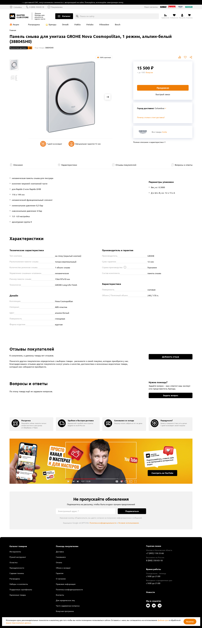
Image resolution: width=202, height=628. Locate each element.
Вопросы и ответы (183, 164)
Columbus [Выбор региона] (18, 7)
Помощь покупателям (67, 546)
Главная (13, 30)
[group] (31, 424)
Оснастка (13, 562)
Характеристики (69, 164)
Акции (16, 24)
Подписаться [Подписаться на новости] (132, 511)
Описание (18, 164)
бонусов (149, 72)
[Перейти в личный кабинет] (182, 16)
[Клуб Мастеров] (19, 16)
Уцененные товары (18, 595)
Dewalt (65, 24)
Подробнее (101, 461)
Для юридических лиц (65, 600)
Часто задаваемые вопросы (68, 606)
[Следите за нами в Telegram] (160, 606)
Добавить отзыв (170, 356)
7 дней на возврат (51, 144)
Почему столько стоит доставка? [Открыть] (151, 117)
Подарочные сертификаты (21, 589)
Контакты (60, 595)
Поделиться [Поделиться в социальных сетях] (190, 57)
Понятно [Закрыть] (190, 621)
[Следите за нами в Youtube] (148, 606)
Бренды (52, 24)
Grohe (164, 132)
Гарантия (59, 573)
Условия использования (128, 523)
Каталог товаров (18, 546)
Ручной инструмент (18, 557)
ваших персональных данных (18, 623)
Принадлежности (17, 568)
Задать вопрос (170, 395)
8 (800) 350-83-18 (36, 7)
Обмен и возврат (63, 568)
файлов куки (163, 620)
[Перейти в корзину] (189, 16)
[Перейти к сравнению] (165, 16)
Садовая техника (17, 573)
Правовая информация (65, 584)
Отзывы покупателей (126, 164)
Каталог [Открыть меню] (66, 16)
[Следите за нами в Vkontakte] (154, 606)
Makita (77, 24)
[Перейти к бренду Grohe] (143, 132)
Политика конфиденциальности (103, 523)
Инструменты (15, 551)
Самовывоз (61, 557)
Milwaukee (104, 24)
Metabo (89, 24)
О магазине (61, 578)
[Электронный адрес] (85, 511)
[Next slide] (108, 97)
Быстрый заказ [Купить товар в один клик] (163, 94)
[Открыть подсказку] (125, 267)
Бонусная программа (65, 611)
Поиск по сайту (87, 16)
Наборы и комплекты (19, 584)
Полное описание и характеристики (148, 142)
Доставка (60, 551)
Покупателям (56, 7)
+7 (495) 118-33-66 (155, 553)
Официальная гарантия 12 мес (85, 144)
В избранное (185, 57)
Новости (150, 592)
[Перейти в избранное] (174, 16)
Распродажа (34, 24)
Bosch (117, 24)
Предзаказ (163, 87)
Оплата (59, 562)
